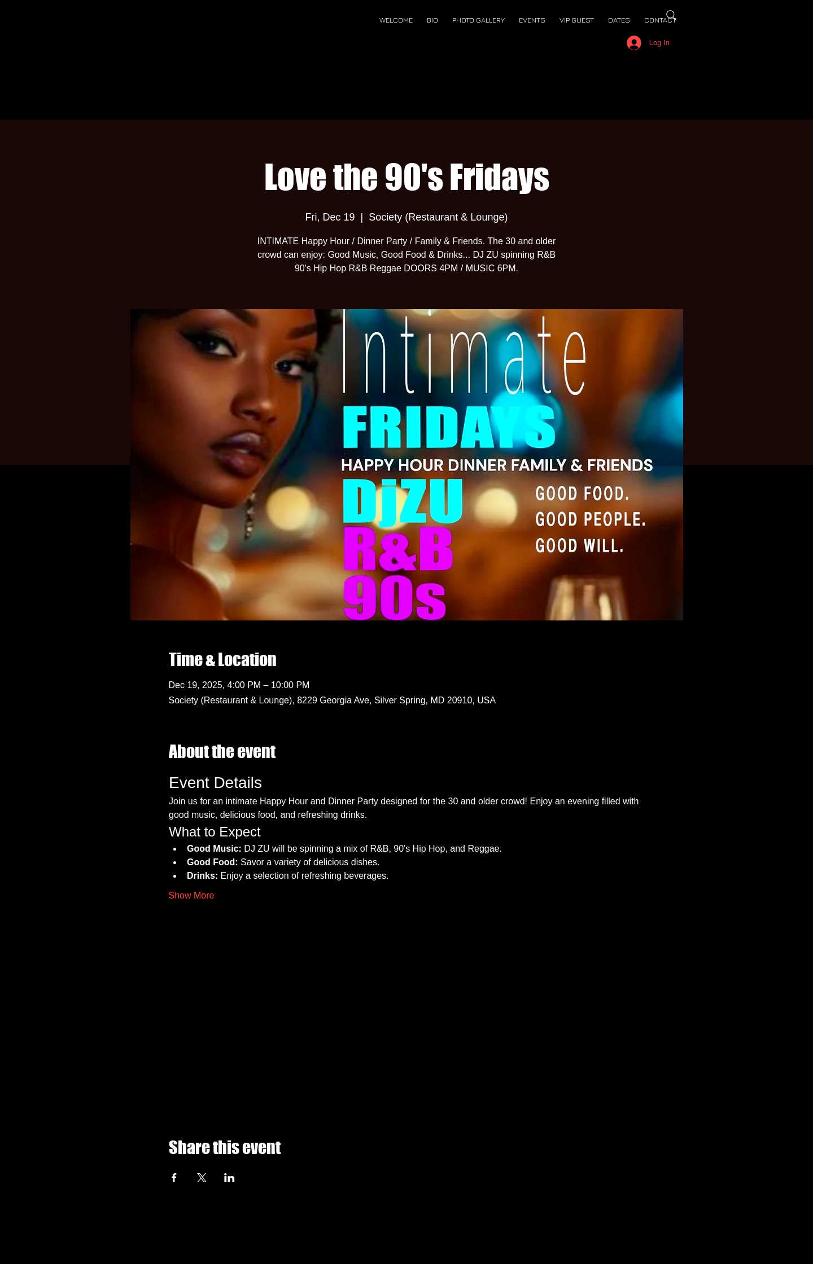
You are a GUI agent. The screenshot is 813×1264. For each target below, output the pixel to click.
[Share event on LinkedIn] (229, 1177)
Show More (192, 895)
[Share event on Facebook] (174, 1177)
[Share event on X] (201, 1177)
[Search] (671, 15)
